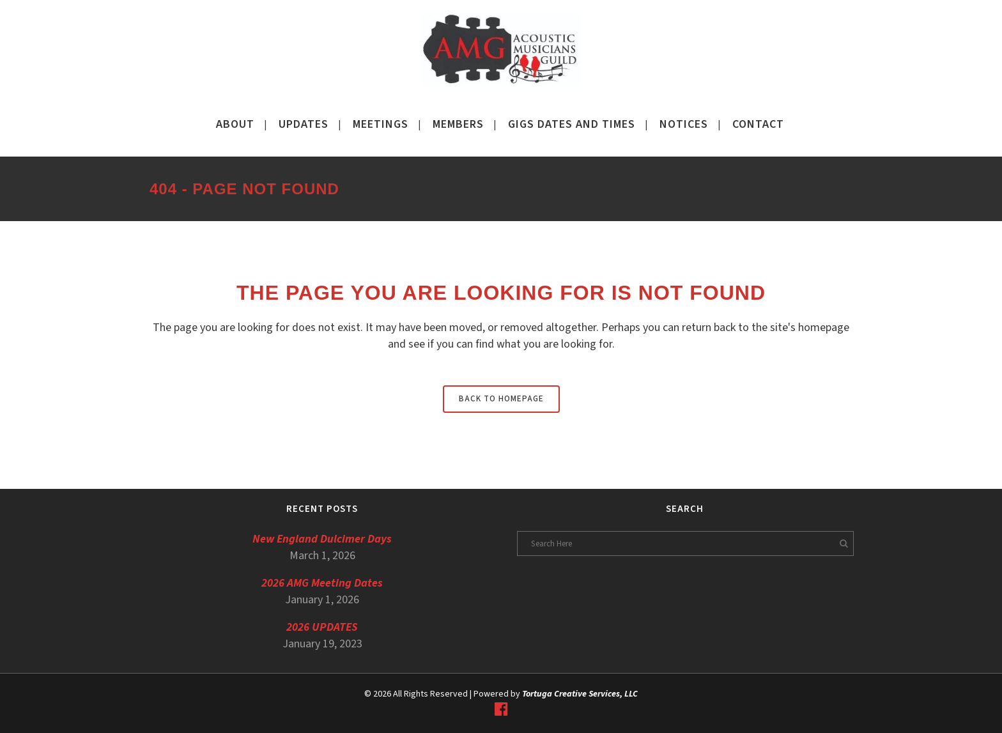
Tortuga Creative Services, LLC (580, 694)
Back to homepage (501, 399)
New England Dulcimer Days (322, 539)
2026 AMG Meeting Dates (322, 583)
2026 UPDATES (322, 627)
